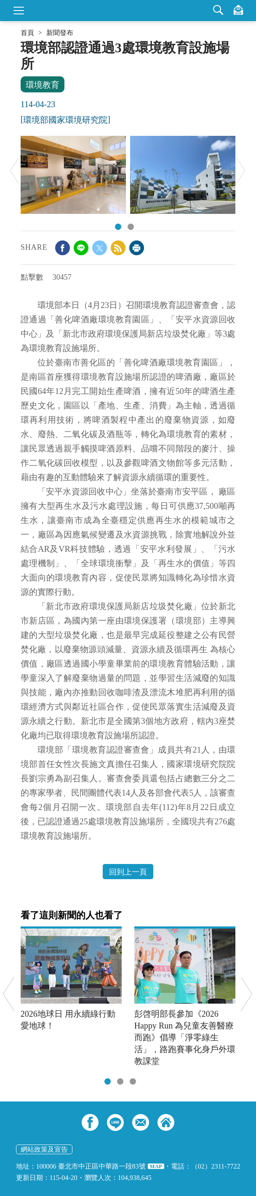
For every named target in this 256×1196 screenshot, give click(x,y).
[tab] (107, 1081)
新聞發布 (59, 33)
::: (23, 43)
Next (241, 170)
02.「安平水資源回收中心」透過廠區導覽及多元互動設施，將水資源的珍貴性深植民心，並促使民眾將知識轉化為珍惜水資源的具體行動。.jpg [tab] (131, 227)
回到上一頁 (128, 872)
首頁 (27, 33)
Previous (14, 170)
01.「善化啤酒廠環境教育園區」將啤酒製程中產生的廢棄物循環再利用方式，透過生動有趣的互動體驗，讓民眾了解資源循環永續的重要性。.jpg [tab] (118, 227)
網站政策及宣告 (44, 1149)
